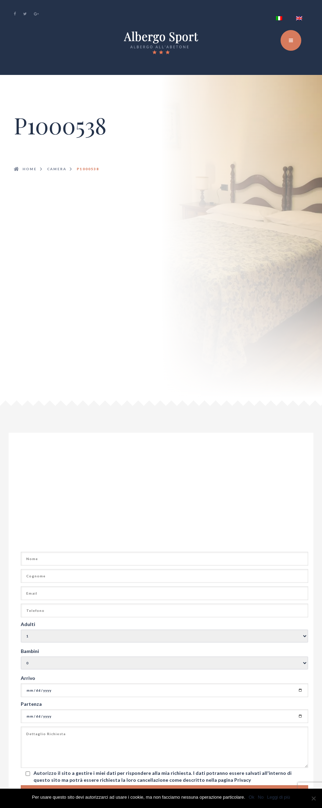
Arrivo (28, 678)
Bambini (30, 651)
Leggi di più (278, 797)
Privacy (242, 780)
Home (29, 169)
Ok (252, 797)
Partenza (31, 704)
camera (56, 169)
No (261, 797)
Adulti (28, 624)
